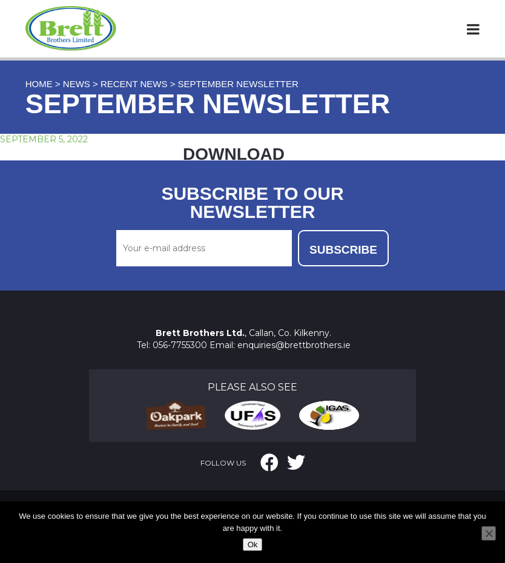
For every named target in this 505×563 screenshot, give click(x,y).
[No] (488, 533)
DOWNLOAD (234, 154)
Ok (253, 544)
